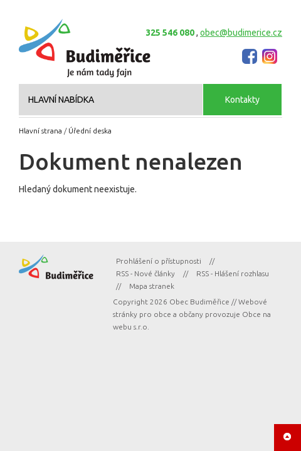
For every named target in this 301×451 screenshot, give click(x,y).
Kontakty (242, 100)
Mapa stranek (151, 286)
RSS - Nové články (145, 273)
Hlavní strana (40, 131)
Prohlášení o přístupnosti (158, 261)
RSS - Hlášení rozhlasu (232, 273)
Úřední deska (90, 131)
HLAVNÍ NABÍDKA (61, 100)
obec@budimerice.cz (241, 33)
